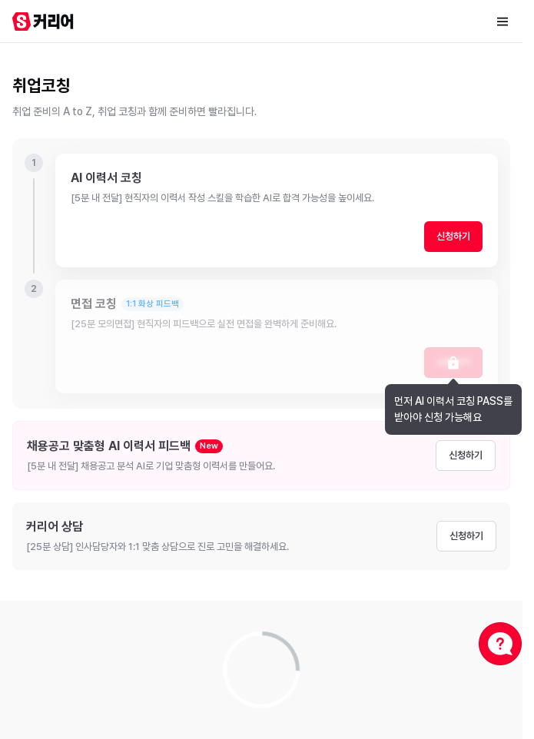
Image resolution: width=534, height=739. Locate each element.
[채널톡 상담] (500, 643)
